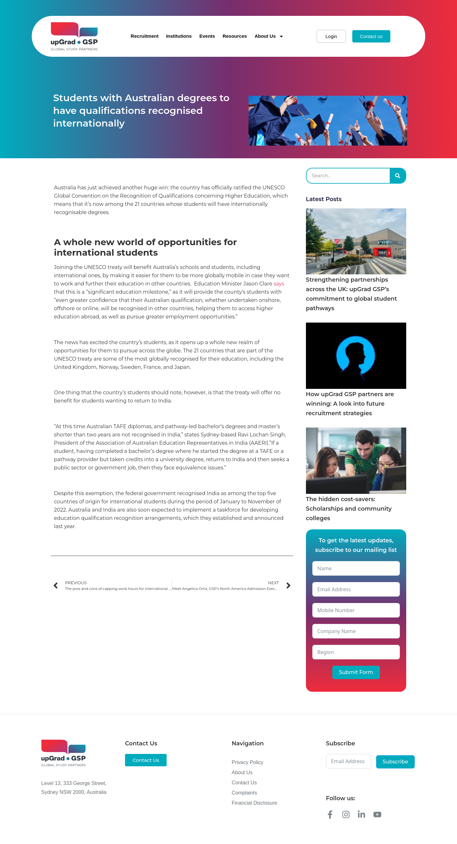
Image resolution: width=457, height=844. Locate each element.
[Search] (398, 175)
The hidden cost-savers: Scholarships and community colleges (349, 509)
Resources (234, 36)
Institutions (179, 36)
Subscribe (395, 762)
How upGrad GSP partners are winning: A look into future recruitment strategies (350, 404)
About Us (269, 36)
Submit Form (356, 672)
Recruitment (145, 36)
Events (207, 36)
